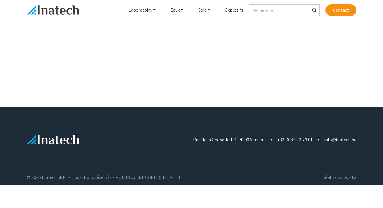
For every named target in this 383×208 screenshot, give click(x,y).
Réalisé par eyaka (339, 177)
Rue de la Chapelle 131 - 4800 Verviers (229, 140)
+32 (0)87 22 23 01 (294, 140)
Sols (202, 10)
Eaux (175, 10)
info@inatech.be (340, 140)
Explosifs (234, 10)
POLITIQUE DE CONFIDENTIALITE (148, 177)
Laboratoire (140, 10)
